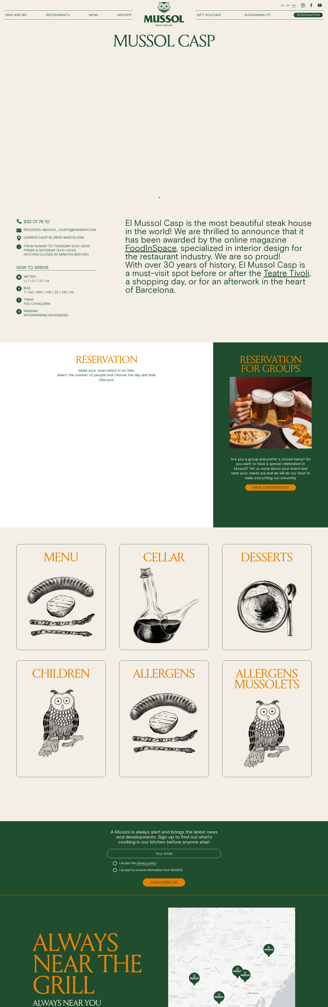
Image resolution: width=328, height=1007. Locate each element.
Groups (124, 15)
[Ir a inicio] (164, 14)
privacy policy (146, 863)
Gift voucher (209, 15)
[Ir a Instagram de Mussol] (303, 5)
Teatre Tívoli (286, 273)
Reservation (308, 15)
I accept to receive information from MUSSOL (151, 870)
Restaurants (58, 15)
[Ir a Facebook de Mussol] (311, 5)
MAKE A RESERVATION (270, 487)
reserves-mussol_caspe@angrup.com (60, 230)
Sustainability (257, 15)
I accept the (137, 863)
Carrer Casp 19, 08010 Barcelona (54, 237)
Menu (93, 15)
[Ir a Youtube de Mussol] (319, 5)
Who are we (16, 15)
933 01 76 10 (37, 221)
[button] (146, 197)
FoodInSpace (150, 248)
